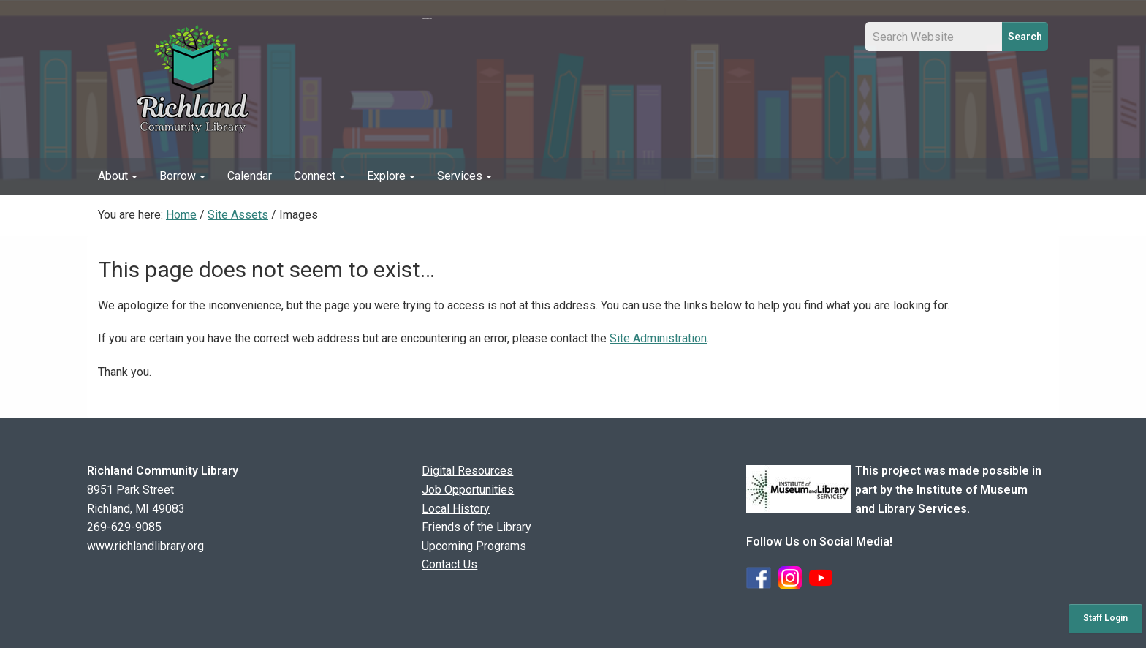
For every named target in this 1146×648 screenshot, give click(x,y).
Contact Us (449, 564)
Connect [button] (319, 176)
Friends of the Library (476, 527)
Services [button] (464, 176)
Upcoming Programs (474, 546)
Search (1025, 36)
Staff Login (1105, 618)
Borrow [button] (182, 176)
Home (181, 215)
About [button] (117, 176)
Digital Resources (467, 471)
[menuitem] (117, 176)
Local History (456, 509)
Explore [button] (391, 176)
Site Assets (238, 215)
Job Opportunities (468, 490)
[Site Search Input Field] (934, 36)
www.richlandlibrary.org (145, 546)
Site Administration (658, 338)
